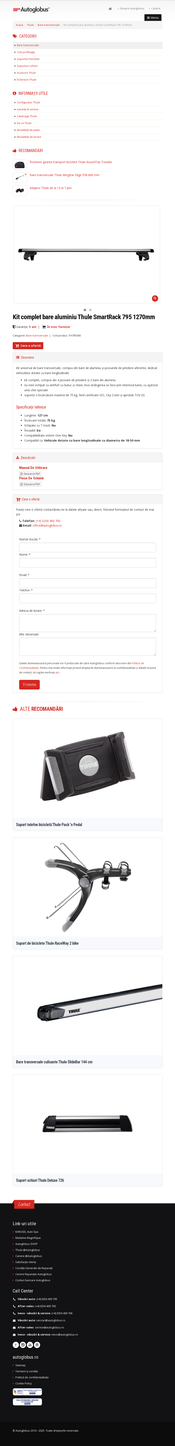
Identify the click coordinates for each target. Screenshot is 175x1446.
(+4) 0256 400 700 (48, 521)
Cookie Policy (23, 1383)
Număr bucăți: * (30, 539)
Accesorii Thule (26, 73)
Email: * (24, 575)
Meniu (153, 18)
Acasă (19, 25)
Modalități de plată (28, 130)
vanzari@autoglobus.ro (50, 1320)
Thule (30, 25)
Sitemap (20, 1365)
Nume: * (25, 554)
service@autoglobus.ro (49, 1327)
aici (57, 672)
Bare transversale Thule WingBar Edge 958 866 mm (64, 175)
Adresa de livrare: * (32, 611)
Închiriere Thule (26, 79)
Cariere (154, 8)
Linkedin (37, 1345)
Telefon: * (26, 590)
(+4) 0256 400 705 (46, 1299)
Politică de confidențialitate (32, 1377)
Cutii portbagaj (26, 52)
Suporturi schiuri (27, 66)
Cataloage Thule (27, 116)
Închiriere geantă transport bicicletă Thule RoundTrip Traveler (71, 162)
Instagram (23, 1345)
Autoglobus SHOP (26, 1244)
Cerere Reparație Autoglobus (33, 1274)
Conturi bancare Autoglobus (32, 1280)
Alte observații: (29, 634)
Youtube (30, 1345)
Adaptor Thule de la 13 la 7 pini (50, 188)
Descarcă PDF (30, 474)
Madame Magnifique (28, 1238)
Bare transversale (49, 25)
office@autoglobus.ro (47, 525)
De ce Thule (24, 123)
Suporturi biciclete (28, 59)
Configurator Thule (28, 102)
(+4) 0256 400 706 (62, 1313)
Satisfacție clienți (25, 1262)
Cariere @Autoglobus (28, 1256)
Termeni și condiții (26, 1371)
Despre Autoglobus (131, 8)
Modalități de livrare (29, 137)
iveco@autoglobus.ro (65, 1334)
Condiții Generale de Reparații (34, 1268)
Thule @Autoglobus (27, 1250)
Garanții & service (27, 109)
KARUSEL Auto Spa (26, 1232)
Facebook (16, 1345)
